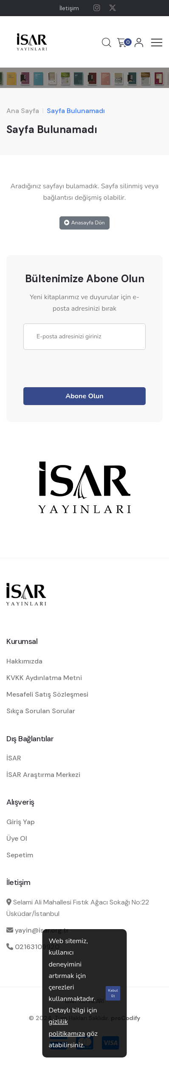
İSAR (13, 758)
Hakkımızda (24, 661)
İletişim (69, 8)
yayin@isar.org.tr (42, 930)
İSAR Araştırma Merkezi (43, 774)
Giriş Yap (20, 821)
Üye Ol (16, 838)
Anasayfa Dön (84, 222)
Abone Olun (84, 396)
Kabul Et (113, 993)
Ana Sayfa (22, 110)
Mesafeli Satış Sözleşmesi (47, 694)
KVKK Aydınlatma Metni (44, 677)
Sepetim (19, 855)
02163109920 (37, 946)
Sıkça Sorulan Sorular (40, 710)
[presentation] (87, 366)
